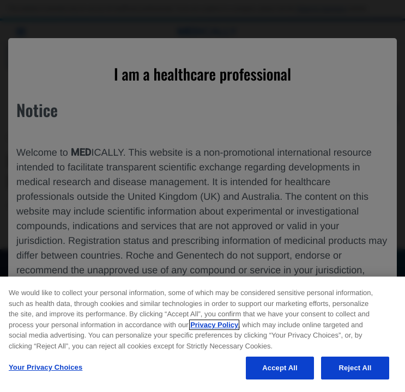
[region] (202, 334)
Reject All (354, 368)
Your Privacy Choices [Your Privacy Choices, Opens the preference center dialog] (45, 367)
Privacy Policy (214, 325)
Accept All (279, 368)
